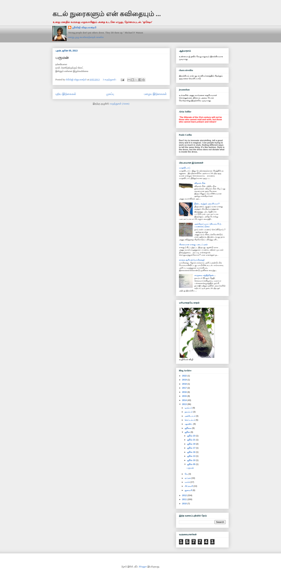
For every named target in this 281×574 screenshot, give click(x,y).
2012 (185, 495)
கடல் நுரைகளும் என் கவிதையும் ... (106, 14)
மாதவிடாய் (184, 168)
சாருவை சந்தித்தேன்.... (205, 275)
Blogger (143, 566)
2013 (185, 404)
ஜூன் (188, 432)
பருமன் (62, 57)
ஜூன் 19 (191, 444)
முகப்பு (110, 94)
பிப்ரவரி (189, 486)
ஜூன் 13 (191, 456)
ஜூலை (188, 428)
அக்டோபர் (190, 416)
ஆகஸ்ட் (189, 424)
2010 (185, 503)
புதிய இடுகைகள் (65, 94)
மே (186, 474)
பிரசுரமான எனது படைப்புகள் (193, 244)
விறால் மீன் (199, 183)
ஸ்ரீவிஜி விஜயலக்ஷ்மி (84, 27)
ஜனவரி (189, 490)
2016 (185, 392)
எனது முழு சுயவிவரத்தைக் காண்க (86, 37)
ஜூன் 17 (191, 448)
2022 (185, 376)
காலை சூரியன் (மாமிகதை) (191, 260)
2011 (185, 499)
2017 (185, 388)
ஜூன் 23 (191, 436)
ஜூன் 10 (191, 460)
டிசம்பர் (188, 408)
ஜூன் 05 (191, 464)
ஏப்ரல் (188, 478)
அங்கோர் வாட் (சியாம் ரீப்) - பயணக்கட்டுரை (208, 225)
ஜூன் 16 (191, 452)
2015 (185, 396)
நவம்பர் (189, 412)
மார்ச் (187, 482)
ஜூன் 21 (191, 440)
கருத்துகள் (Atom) (119, 103)
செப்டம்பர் (190, 420)
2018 (185, 384)
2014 (185, 400)
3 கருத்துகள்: (110, 79)
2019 (185, 380)
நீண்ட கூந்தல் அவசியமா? (207, 203)
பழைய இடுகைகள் (155, 94)
